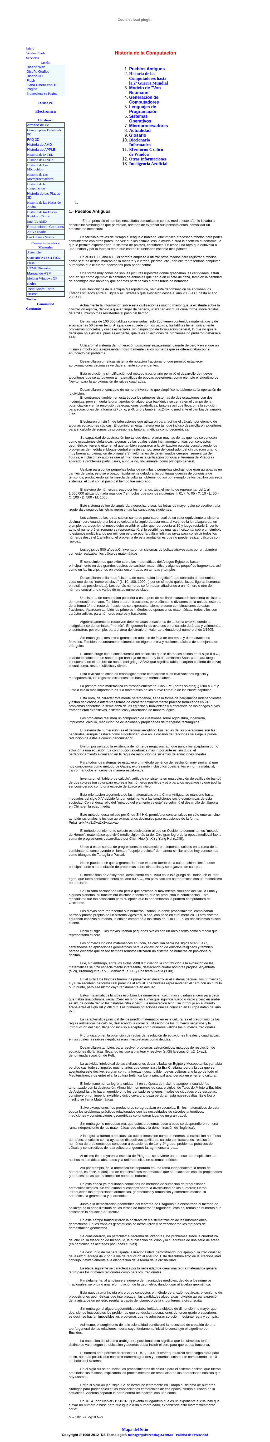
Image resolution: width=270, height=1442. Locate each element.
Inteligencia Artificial (148, 164)
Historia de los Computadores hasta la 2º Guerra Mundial (148, 78)
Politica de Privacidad (192, 1435)
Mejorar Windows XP (42, 278)
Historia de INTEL (40, 155)
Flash (31, 263)
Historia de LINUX (40, 160)
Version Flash (35, 53)
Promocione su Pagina (42, 93)
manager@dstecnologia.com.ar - (152, 1435)
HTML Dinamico (39, 268)
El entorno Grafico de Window (146, 152)
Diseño (45, 63)
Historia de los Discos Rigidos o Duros (42, 214)
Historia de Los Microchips (37, 167)
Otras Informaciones (147, 159)
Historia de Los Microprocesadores (40, 177)
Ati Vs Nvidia (36, 232)
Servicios (32, 58)
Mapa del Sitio (135, 1429)
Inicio (30, 48)
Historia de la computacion (36, 186)
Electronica (45, 111)
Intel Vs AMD (37, 221)
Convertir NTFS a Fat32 (44, 258)
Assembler (34, 252)
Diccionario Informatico (140, 142)
